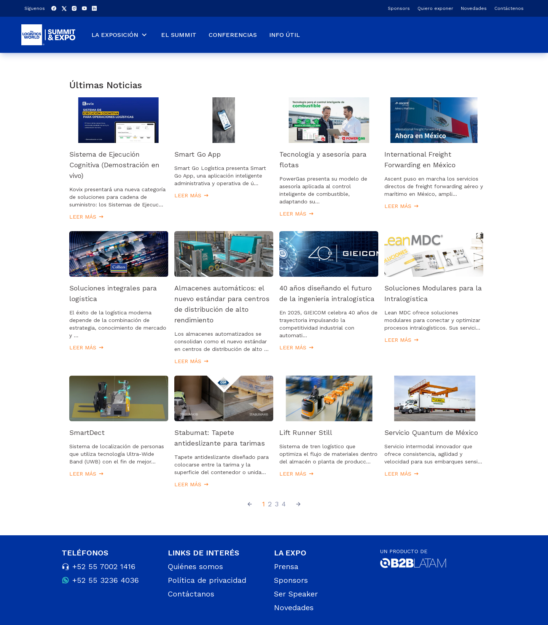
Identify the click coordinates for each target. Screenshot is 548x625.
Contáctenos (509, 8)
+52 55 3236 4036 (105, 580)
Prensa (286, 566)
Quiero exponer (435, 8)
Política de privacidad (207, 580)
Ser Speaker (296, 593)
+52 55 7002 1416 (103, 566)
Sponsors (399, 8)
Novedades (474, 8)
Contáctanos (191, 593)
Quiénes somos (195, 566)
